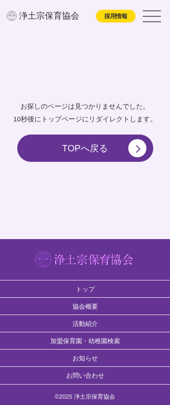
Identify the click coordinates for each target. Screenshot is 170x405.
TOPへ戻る (104, 148)
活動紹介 (85, 323)
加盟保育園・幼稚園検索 (85, 341)
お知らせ (85, 358)
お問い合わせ (85, 375)
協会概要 (85, 306)
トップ (85, 289)
